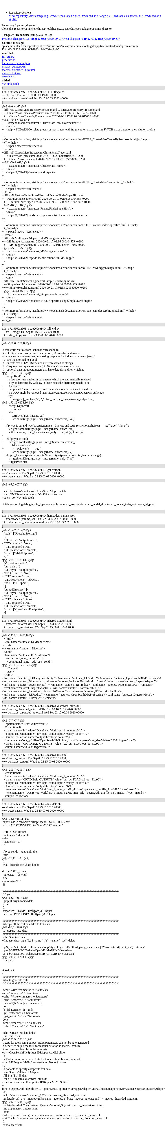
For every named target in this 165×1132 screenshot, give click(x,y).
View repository (18, 15)
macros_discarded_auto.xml (18, 69)
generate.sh (8, 59)
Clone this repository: (14, 28)
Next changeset (91, 38)
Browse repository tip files (64, 15)
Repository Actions (20, 12)
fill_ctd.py (8, 56)
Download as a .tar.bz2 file (127, 15)
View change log (38, 15)
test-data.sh (8, 76)
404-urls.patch (10, 83)
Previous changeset (32, 38)
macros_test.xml (11, 73)
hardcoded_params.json (16, 63)
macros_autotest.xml (14, 66)
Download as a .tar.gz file (96, 15)
